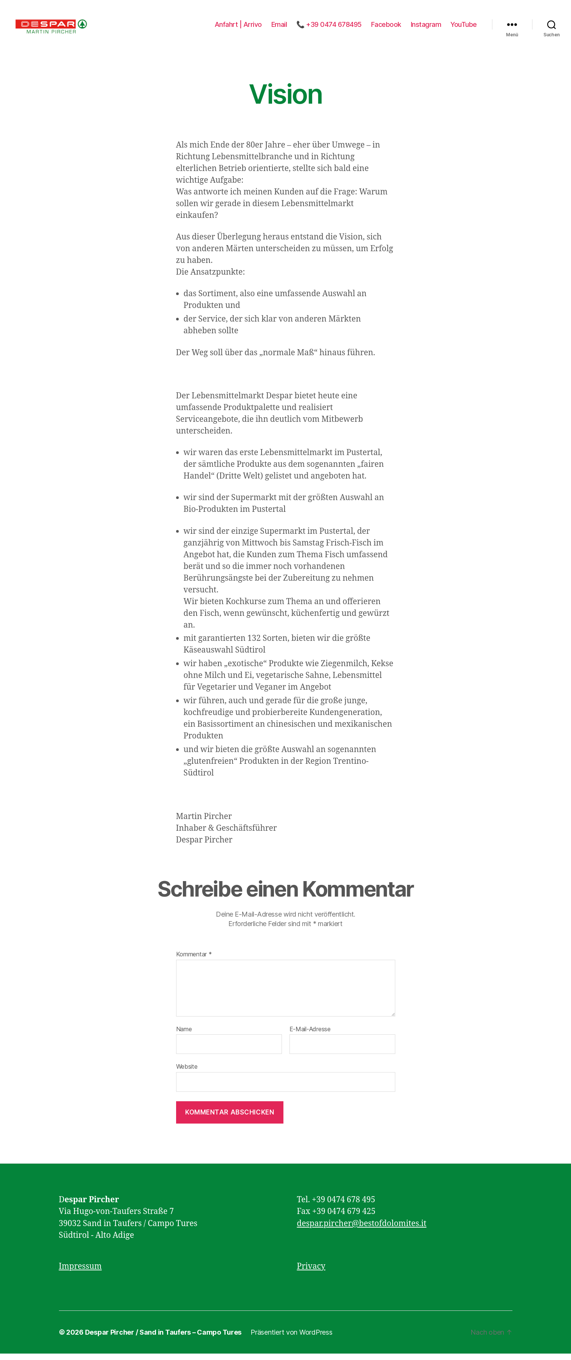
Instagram (426, 27)
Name (184, 1035)
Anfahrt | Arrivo (238, 27)
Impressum (80, 1272)
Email (279, 27)
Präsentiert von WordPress (291, 1339)
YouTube (463, 27)
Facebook (386, 27)
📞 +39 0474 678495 (329, 27)
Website (187, 1073)
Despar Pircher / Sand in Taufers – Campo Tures (163, 1339)
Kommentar (194, 960)
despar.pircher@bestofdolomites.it (362, 1230)
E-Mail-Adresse (310, 1035)
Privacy (311, 1272)
